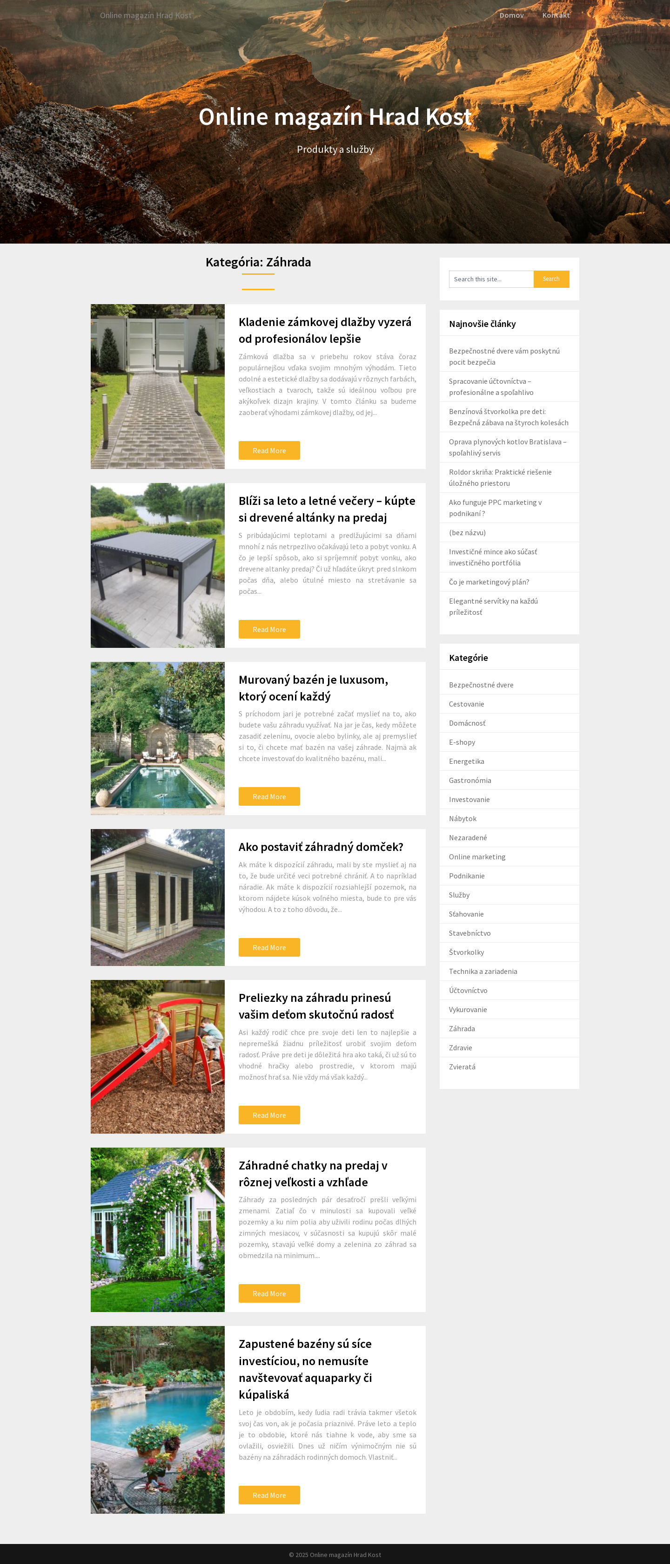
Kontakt (556, 15)
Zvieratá (462, 1066)
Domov (513, 15)
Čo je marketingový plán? (489, 581)
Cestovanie (466, 703)
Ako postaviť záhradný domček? (321, 846)
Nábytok (462, 818)
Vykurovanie (468, 1008)
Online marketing (477, 856)
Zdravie (460, 1047)
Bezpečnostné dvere (481, 684)
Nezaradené (468, 837)
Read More (269, 449)
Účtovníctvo (468, 989)
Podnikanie (467, 875)
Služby (459, 894)
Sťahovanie (466, 913)
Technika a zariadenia (483, 970)
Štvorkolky (466, 951)
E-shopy (462, 741)
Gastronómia (470, 779)
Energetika (466, 760)
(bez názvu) (467, 532)
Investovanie (469, 798)
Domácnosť (467, 722)
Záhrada (462, 1028)
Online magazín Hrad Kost (151, 15)
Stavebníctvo (470, 932)
